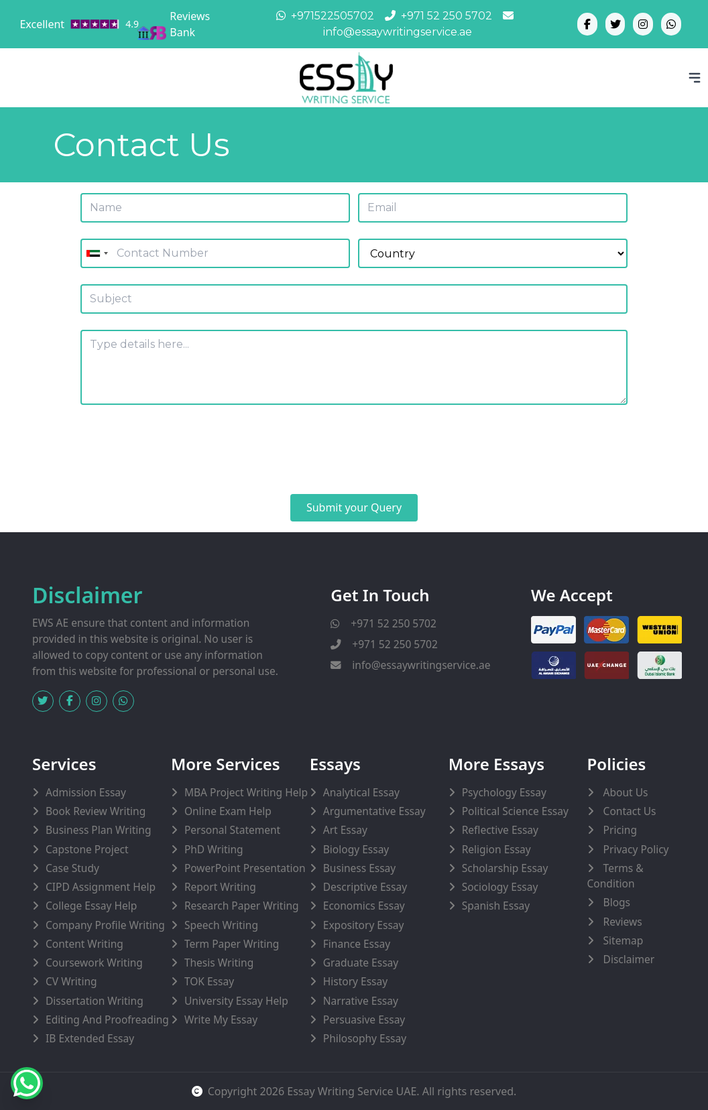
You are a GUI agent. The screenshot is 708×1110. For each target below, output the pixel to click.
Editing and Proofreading (107, 1019)
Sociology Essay (500, 886)
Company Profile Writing (105, 925)
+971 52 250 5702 (383, 623)
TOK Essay (209, 981)
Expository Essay (363, 925)
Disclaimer (628, 959)
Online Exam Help (228, 811)
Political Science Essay (515, 811)
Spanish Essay (496, 905)
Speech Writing (221, 925)
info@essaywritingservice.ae (410, 665)
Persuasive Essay (364, 1019)
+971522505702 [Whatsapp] (325, 15)
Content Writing (84, 943)
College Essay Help (91, 905)
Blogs (615, 902)
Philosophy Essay (364, 1038)
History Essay (355, 981)
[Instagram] (643, 24)
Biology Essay (356, 849)
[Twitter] (615, 24)
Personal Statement (232, 829)
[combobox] (96, 253)
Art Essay (345, 829)
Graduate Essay (360, 962)
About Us (624, 792)
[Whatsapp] (671, 24)
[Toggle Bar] (695, 78)
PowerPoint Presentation (245, 868)
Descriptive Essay (365, 886)
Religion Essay (496, 849)
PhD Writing (213, 849)
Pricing (619, 829)
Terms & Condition (615, 876)
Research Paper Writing (241, 905)
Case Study (72, 868)
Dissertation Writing (94, 1000)
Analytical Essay (361, 792)
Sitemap (622, 940)
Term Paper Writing (232, 943)
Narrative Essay (360, 1000)
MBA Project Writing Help (246, 792)
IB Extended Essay (90, 1038)
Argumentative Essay (374, 811)
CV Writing (71, 981)
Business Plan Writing (98, 829)
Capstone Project (87, 849)
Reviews (621, 921)
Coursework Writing (94, 962)
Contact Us (628, 811)
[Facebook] (587, 24)
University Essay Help (236, 1000)
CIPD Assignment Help (101, 886)
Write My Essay (220, 1019)
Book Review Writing (95, 811)
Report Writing (220, 886)
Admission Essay (86, 792)
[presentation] (182, 452)
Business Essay (359, 868)
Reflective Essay (500, 829)
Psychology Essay (504, 792)
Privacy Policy (635, 849)
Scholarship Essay (505, 868)
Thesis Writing (218, 962)
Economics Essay (364, 905)
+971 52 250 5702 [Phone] (438, 15)
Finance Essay (356, 943)
